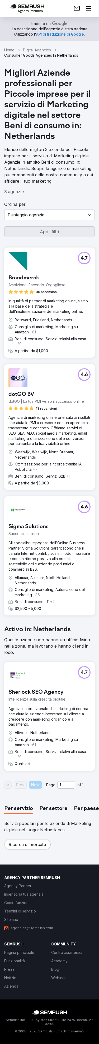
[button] (49, 215)
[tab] (18, 808)
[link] (77, 8)
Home (9, 50)
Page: (51, 785)
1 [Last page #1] (82, 785)
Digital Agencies (37, 50)
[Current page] (66, 784)
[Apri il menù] (88, 8)
